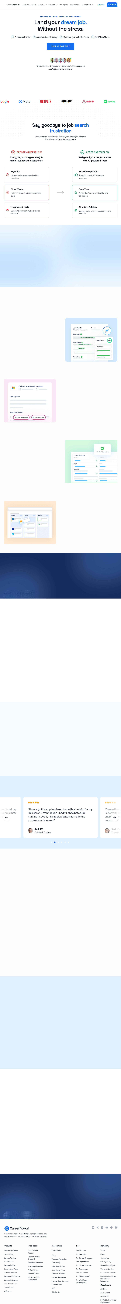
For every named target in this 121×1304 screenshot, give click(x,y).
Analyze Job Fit (78, 413)
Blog (54, 1255)
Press (102, 1254)
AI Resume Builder (29, 5)
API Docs (103, 1289)
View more (60, 1163)
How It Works (57, 1285)
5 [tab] (65, 842)
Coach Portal (8, 1287)
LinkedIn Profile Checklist (34, 1258)
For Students (81, 1251)
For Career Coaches (84, 1265)
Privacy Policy (105, 1262)
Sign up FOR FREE (60, 46)
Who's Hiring (8, 1254)
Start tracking (78, 537)
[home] (12, 5)
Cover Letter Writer (11, 1269)
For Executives (81, 1254)
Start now (25, 919)
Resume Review (10, 1258)
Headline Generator (35, 1263)
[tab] (36, 882)
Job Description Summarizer (34, 1278)
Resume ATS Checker (12, 1276)
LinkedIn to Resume (11, 1284)
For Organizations (83, 1262)
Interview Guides (58, 1266)
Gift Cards (56, 1292)
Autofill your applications (24, 476)
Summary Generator (35, 1266)
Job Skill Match (33, 1274)
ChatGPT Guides (58, 1274)
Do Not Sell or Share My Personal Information (108, 1278)
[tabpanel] (60, 817)
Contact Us (104, 1258)
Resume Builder (9, 1265)
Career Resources (59, 1277)
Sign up (112, 5)
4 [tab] (61, 842)
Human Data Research (60, 1281)
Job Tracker (8, 1262)
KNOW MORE (60, 765)
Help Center (56, 1251)
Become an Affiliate (107, 1273)
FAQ (53, 1288)
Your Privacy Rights (107, 1265)
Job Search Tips (58, 1270)
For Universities (82, 1273)
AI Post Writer (33, 1270)
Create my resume (18, 354)
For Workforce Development (81, 1281)
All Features (8, 1291)
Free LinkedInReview (33, 1252)
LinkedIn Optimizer (11, 1251)
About (102, 1251)
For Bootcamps (82, 1269)
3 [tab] (58, 842)
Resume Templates (59, 1259)
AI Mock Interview (10, 1273)
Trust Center (105, 1293)
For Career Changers (84, 1258)
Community (56, 1263)
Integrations (104, 1296)
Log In (101, 5)
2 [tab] (55, 842)
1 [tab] (51, 842)
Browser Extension (11, 1280)
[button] (42, 5)
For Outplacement (83, 1276)
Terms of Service (107, 1269)
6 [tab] (68, 842)
